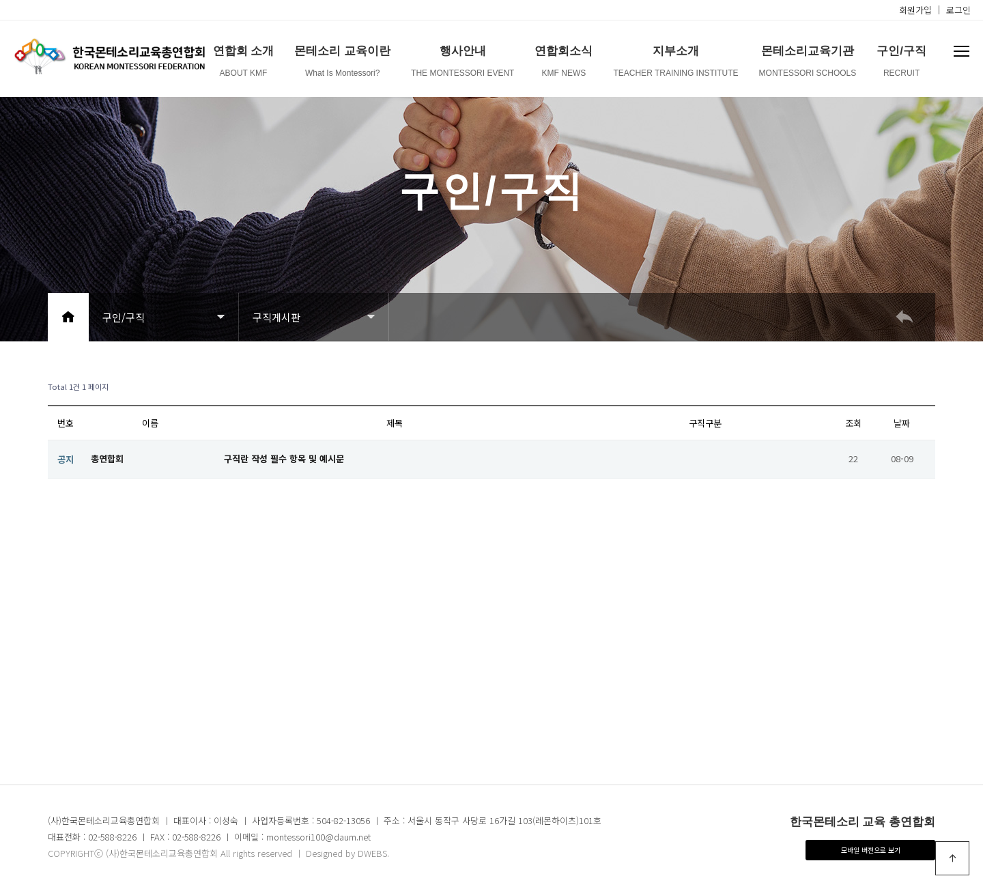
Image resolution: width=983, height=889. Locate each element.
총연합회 (107, 458)
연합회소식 (564, 63)
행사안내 (462, 63)
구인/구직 (901, 63)
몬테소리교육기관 (808, 63)
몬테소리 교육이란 (342, 63)
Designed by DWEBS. (347, 853)
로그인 (958, 9)
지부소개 (675, 63)
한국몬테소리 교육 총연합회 (862, 821)
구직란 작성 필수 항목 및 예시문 (284, 458)
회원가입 (915, 9)
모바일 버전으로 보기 (870, 850)
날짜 (902, 423)
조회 (853, 423)
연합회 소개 (243, 63)
